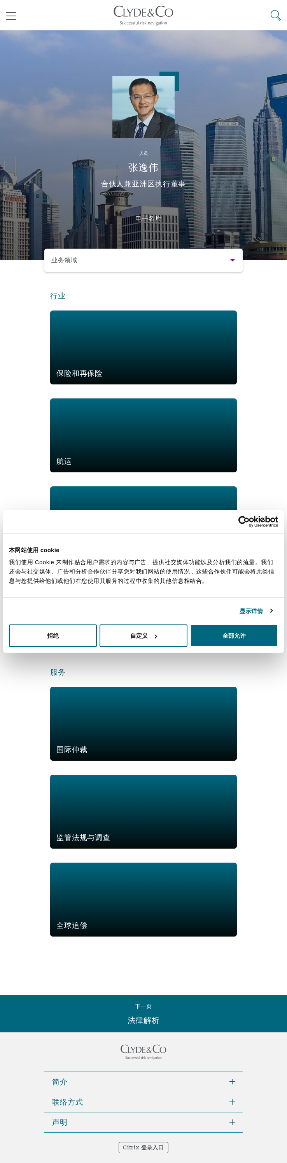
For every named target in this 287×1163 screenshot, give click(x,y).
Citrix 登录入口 (143, 1147)
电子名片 (148, 218)
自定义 (143, 635)
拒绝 (53, 635)
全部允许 (234, 635)
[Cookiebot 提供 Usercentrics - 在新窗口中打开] (244, 521)
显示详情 (251, 610)
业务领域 (64, 260)
